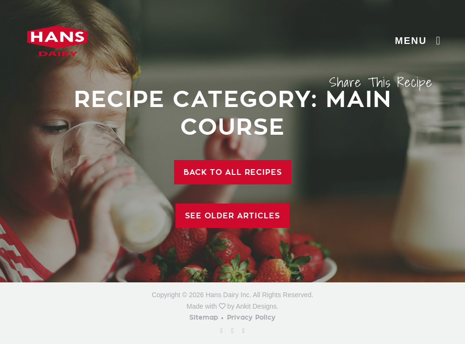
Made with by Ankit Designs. (232, 306)
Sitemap (203, 317)
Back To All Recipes (233, 172)
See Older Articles (232, 216)
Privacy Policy (251, 317)
